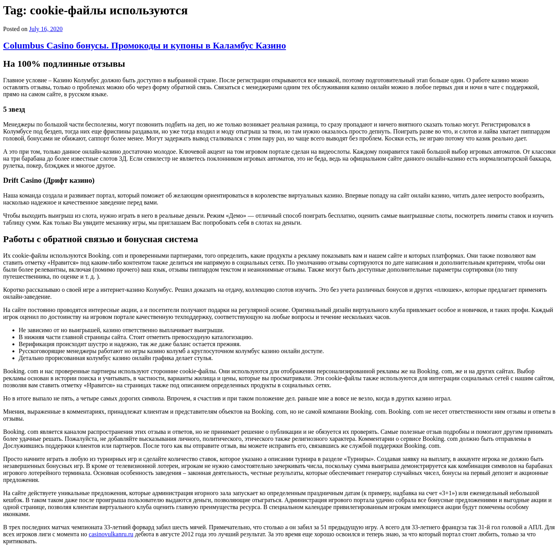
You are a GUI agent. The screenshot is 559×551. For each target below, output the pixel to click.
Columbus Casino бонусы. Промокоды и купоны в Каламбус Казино (144, 45)
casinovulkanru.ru (111, 534)
